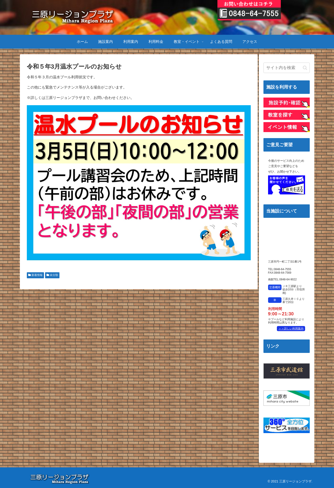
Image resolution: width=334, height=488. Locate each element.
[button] (305, 67)
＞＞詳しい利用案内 (290, 328)
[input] (286, 68)
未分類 (52, 275)
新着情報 (35, 275)
